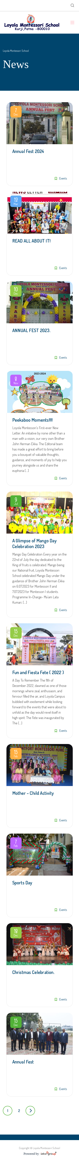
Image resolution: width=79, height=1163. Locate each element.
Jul (16, 502)
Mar (16, 202)
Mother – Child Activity (33, 793)
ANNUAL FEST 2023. (31, 330)
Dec (16, 112)
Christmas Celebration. (33, 972)
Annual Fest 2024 (28, 151)
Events (63, 178)
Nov (16, 381)
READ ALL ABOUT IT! (31, 241)
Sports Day (22, 883)
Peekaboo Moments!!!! (32, 420)
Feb (16, 754)
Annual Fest (23, 1062)
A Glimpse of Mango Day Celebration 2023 (34, 543)
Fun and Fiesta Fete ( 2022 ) (38, 672)
